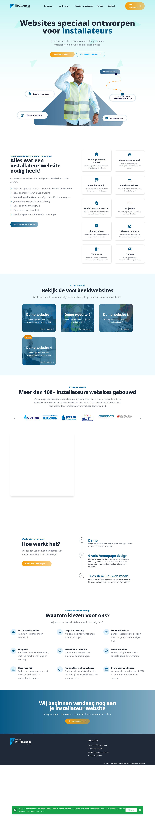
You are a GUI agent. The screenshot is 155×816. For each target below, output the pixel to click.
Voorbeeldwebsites (84, 6)
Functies (48, 6)
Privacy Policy (38, 811)
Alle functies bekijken (24, 224)
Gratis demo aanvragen (36, 614)
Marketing (63, 6)
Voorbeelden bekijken (90, 54)
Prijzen (100, 6)
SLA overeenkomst (95, 799)
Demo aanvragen (135, 6)
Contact (111, 6)
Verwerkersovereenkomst (98, 802)
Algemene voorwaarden (97, 796)
